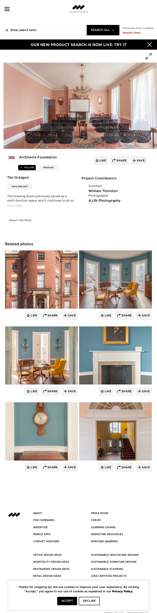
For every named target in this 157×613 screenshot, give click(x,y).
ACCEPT (67, 601)
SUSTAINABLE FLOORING (107, 569)
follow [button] (29, 168)
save (140, 160)
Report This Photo (20, 220)
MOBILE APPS (41, 534)
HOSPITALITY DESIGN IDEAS (51, 562)
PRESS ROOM (99, 513)
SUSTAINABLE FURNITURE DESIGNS (114, 562)
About (37, 513)
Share (52, 315)
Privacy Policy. (122, 591)
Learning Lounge (103, 527)
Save (71, 315)
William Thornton (103, 191)
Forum (95, 520)
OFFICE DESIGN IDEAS (47, 555)
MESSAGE (48, 168)
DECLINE (89, 601)
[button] (7, 9)
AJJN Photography (105, 200)
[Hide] (149, 44)
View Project (19, 187)
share (121, 160)
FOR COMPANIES (44, 520)
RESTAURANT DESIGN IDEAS (51, 569)
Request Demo (132, 32)
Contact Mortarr (46, 541)
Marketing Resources (107, 534)
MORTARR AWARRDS (104, 541)
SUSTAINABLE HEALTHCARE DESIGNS (115, 555)
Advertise (40, 527)
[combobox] (103, 30)
